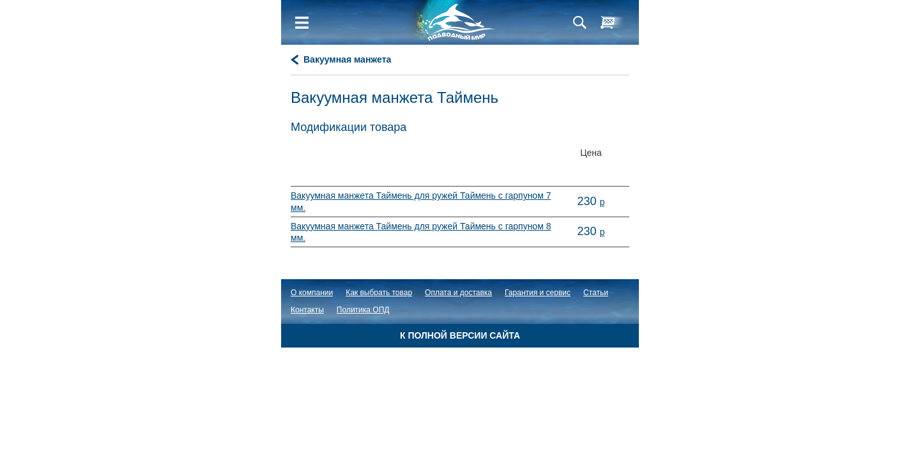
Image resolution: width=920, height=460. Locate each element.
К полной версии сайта (460, 335)
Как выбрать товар (379, 292)
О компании (312, 292)
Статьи (595, 292)
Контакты (307, 309)
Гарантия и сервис (538, 292)
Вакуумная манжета (347, 59)
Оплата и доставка (458, 292)
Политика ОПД (363, 309)
